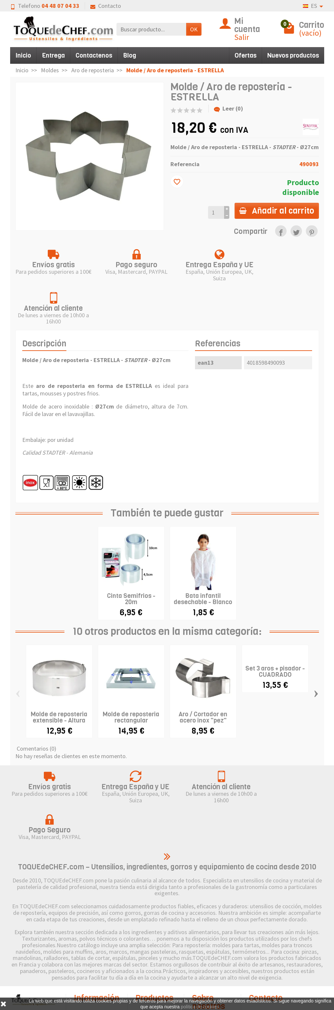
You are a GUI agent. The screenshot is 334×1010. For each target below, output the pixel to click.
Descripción (44, 300)
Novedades (157, 948)
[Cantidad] (215, 212)
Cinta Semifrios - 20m (131, 556)
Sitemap (210, 974)
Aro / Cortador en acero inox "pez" (203, 674)
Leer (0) (228, 108)
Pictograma (157, 968)
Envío (88, 939)
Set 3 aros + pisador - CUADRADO (275, 628)
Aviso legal (213, 947)
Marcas (152, 959)
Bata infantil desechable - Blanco (203, 556)
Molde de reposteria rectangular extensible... (131, 677)
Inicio (23, 55)
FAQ (86, 994)
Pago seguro (97, 966)
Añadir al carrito (276, 210)
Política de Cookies (209, 960)
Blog (129, 55)
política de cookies (200, 1006)
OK (194, 29)
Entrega (53, 55)
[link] (281, 231)
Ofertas (245, 55)
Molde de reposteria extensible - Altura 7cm (59, 677)
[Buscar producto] (151, 29)
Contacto (105, 5)
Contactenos (94, 55)
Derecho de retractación (91, 952)
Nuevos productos (293, 55)
